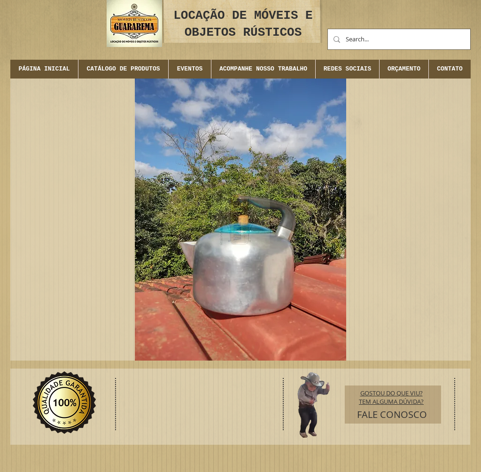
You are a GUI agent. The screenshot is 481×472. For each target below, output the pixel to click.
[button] (189, 69)
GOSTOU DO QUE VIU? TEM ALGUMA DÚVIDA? (391, 397)
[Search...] (398, 39)
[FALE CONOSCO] (392, 414)
